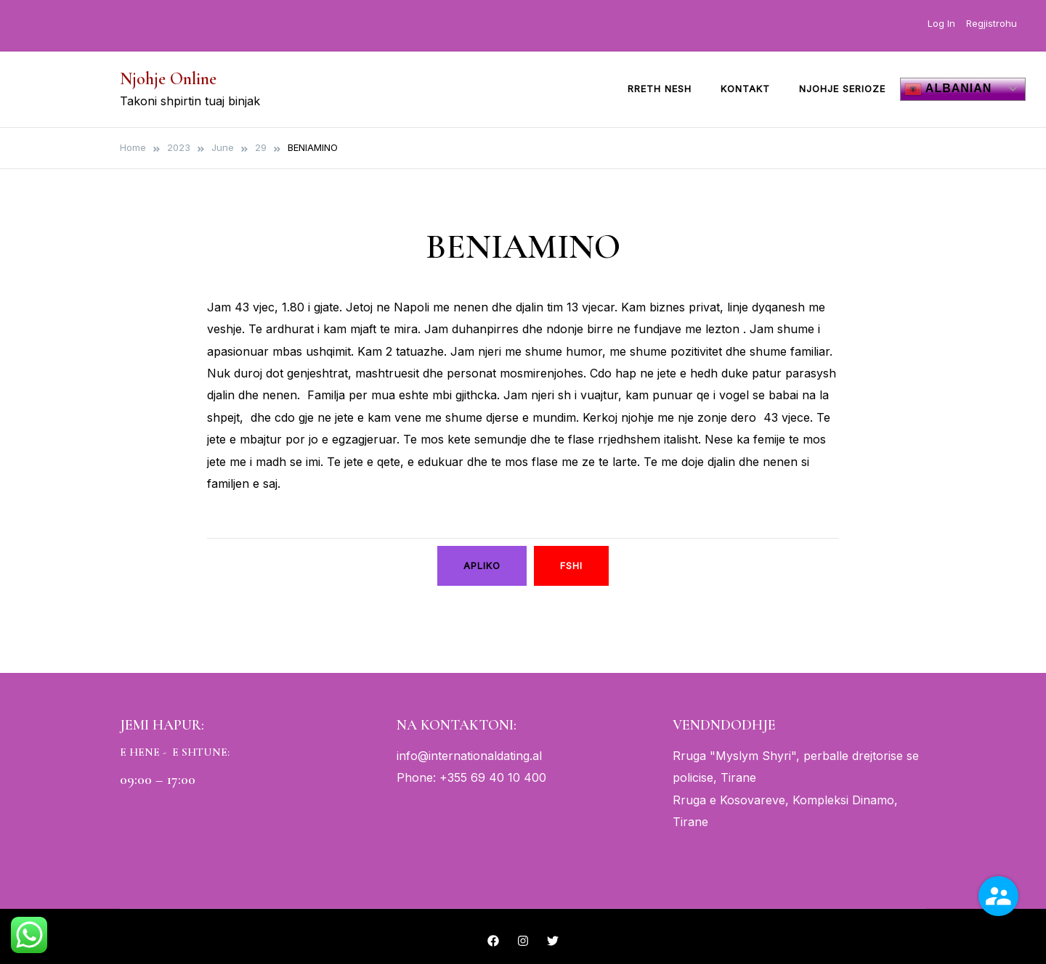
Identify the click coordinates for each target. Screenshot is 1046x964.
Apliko (481, 565)
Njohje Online (168, 78)
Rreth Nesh (660, 88)
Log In (941, 23)
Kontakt (745, 88)
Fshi (571, 565)
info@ (413, 755)
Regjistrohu (991, 23)
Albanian (948, 89)
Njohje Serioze (842, 88)
